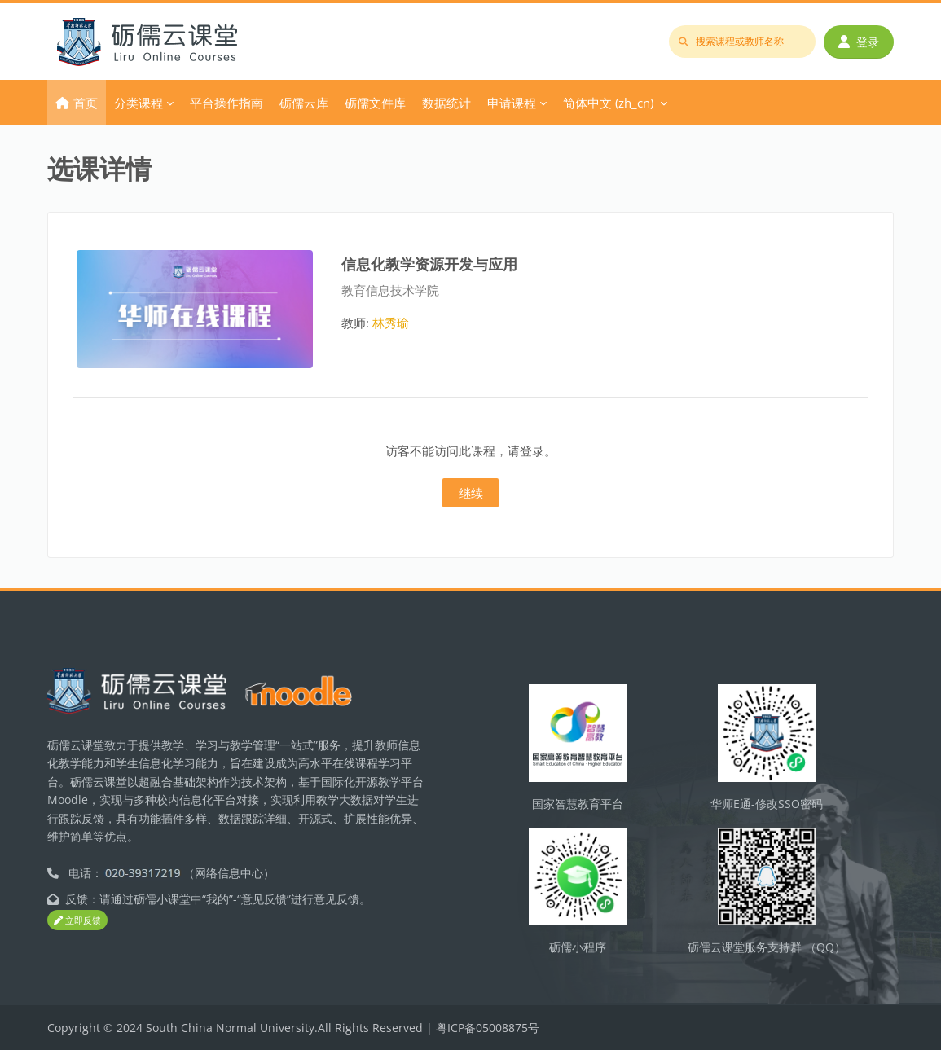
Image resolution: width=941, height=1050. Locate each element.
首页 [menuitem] (85, 102)
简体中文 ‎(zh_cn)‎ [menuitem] (608, 102)
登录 (858, 42)
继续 (471, 493)
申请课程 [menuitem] (511, 102)
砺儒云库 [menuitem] (303, 102)
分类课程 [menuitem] (138, 102)
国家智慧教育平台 (577, 803)
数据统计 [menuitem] (446, 102)
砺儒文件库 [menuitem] (375, 102)
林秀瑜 (390, 322)
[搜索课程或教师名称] (742, 41)
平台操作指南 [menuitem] (226, 102)
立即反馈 (77, 920)
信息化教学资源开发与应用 (429, 263)
